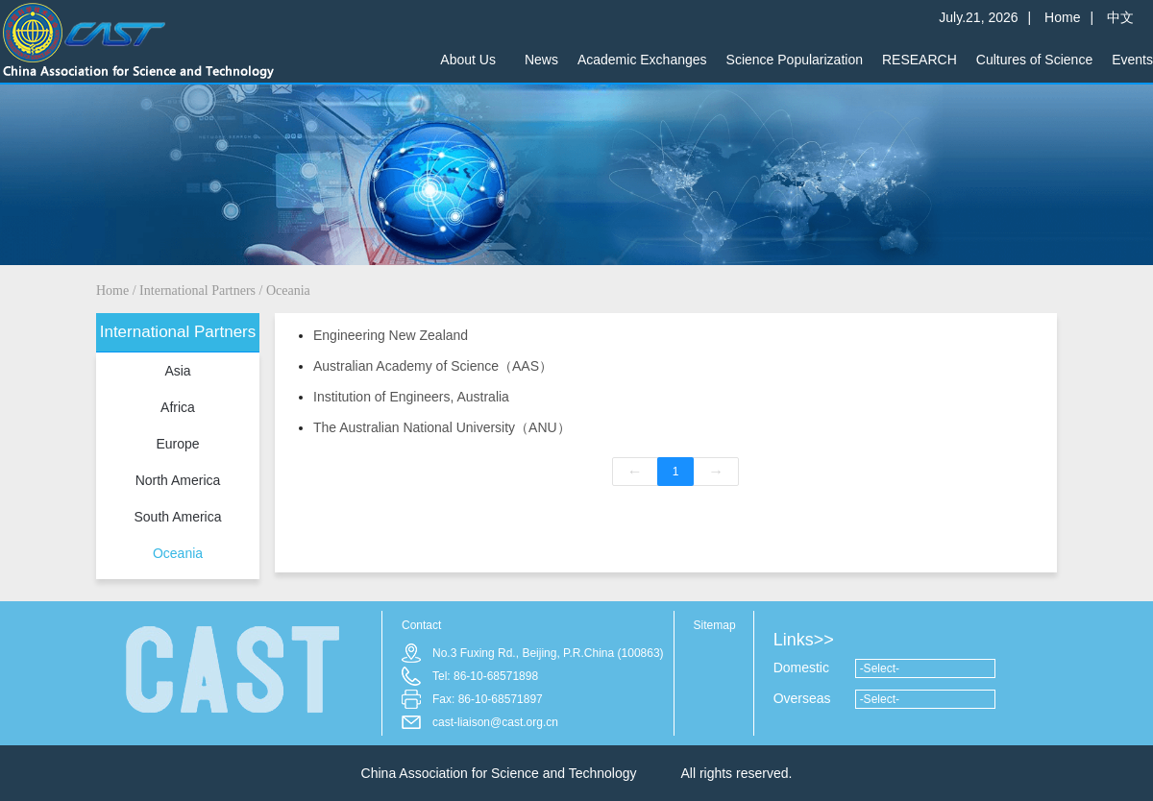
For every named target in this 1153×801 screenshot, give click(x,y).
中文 (1120, 11)
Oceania (288, 290)
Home (1062, 11)
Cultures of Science (1034, 59)
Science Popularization (794, 59)
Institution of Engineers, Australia (411, 396)
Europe (177, 443)
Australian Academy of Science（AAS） (432, 366)
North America (178, 480)
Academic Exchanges (642, 59)
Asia (177, 370)
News (541, 59)
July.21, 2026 (978, 11)
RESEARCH (919, 59)
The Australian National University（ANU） (442, 427)
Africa (177, 407)
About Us (468, 59)
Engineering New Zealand (390, 335)
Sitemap (715, 625)
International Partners (197, 290)
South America (177, 516)
